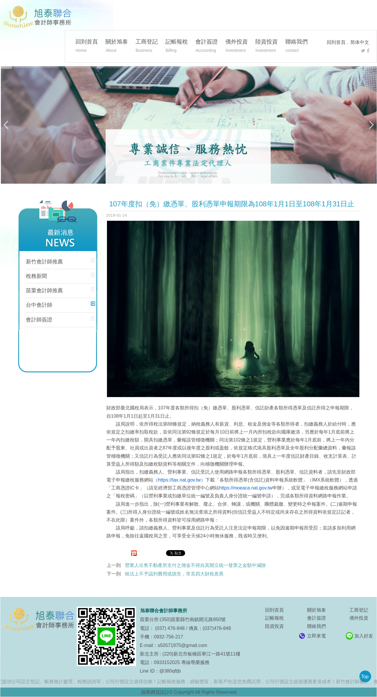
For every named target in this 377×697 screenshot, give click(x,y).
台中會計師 (39, 305)
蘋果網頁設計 (155, 692)
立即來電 (316, 635)
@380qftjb (170, 670)
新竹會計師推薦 (44, 262)
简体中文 (359, 42)
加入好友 (363, 635)
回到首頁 (336, 42)
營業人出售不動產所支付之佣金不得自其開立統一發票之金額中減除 (195, 565)
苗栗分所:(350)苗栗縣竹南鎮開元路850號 (183, 619)
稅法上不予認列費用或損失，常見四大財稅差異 (174, 573)
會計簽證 (206, 46)
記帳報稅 (176, 46)
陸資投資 (266, 46)
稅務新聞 (36, 276)
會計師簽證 (39, 320)
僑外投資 (236, 46)
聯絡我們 (296, 46)
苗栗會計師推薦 (44, 290)
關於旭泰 (116, 46)
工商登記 (146, 46)
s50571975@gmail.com (182, 645)
